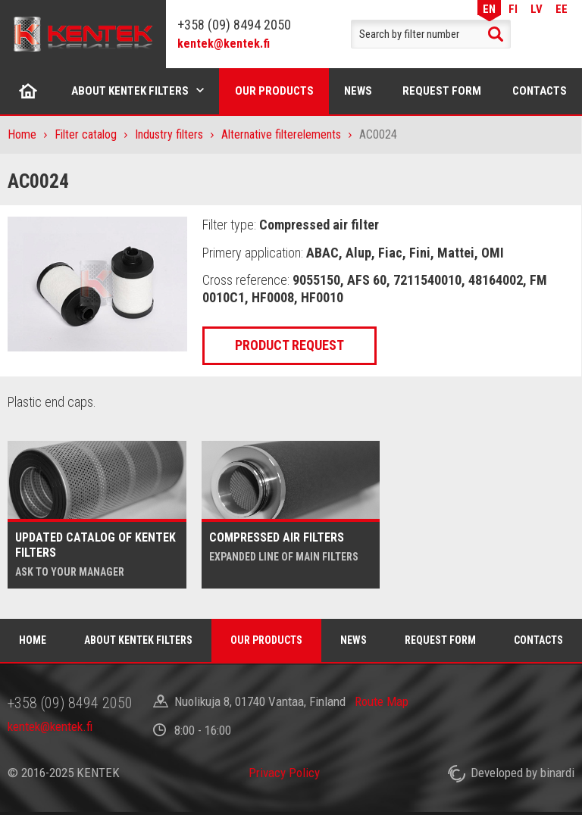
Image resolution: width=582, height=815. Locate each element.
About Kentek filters (130, 91)
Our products (274, 91)
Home (28, 91)
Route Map (381, 701)
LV (536, 8)
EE (561, 8)
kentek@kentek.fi (223, 43)
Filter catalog (86, 134)
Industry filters (169, 134)
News (358, 91)
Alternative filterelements (281, 134)
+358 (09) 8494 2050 (234, 25)
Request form (441, 91)
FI (513, 8)
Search (495, 34)
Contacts (538, 640)
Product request (289, 345)
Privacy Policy (284, 772)
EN (489, 8)
